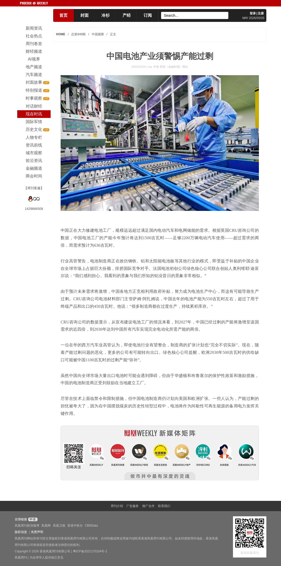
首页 (63, 15)
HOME (60, 34)
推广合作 (148, 506)
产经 (127, 15)
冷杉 (105, 15)
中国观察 (98, 34)
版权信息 (21, 532)
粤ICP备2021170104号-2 (90, 551)
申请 (32, 519)
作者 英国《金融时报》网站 (170, 66)
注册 (261, 13)
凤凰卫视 (59, 525)
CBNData (91, 525)
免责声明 (37, 532)
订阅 (148, 15)
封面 (84, 15)
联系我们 (164, 506)
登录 (253, 13)
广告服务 (132, 506)
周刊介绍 (117, 506)
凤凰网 (46, 525)
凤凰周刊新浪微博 (27, 525)
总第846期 (78, 34)
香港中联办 (75, 525)
